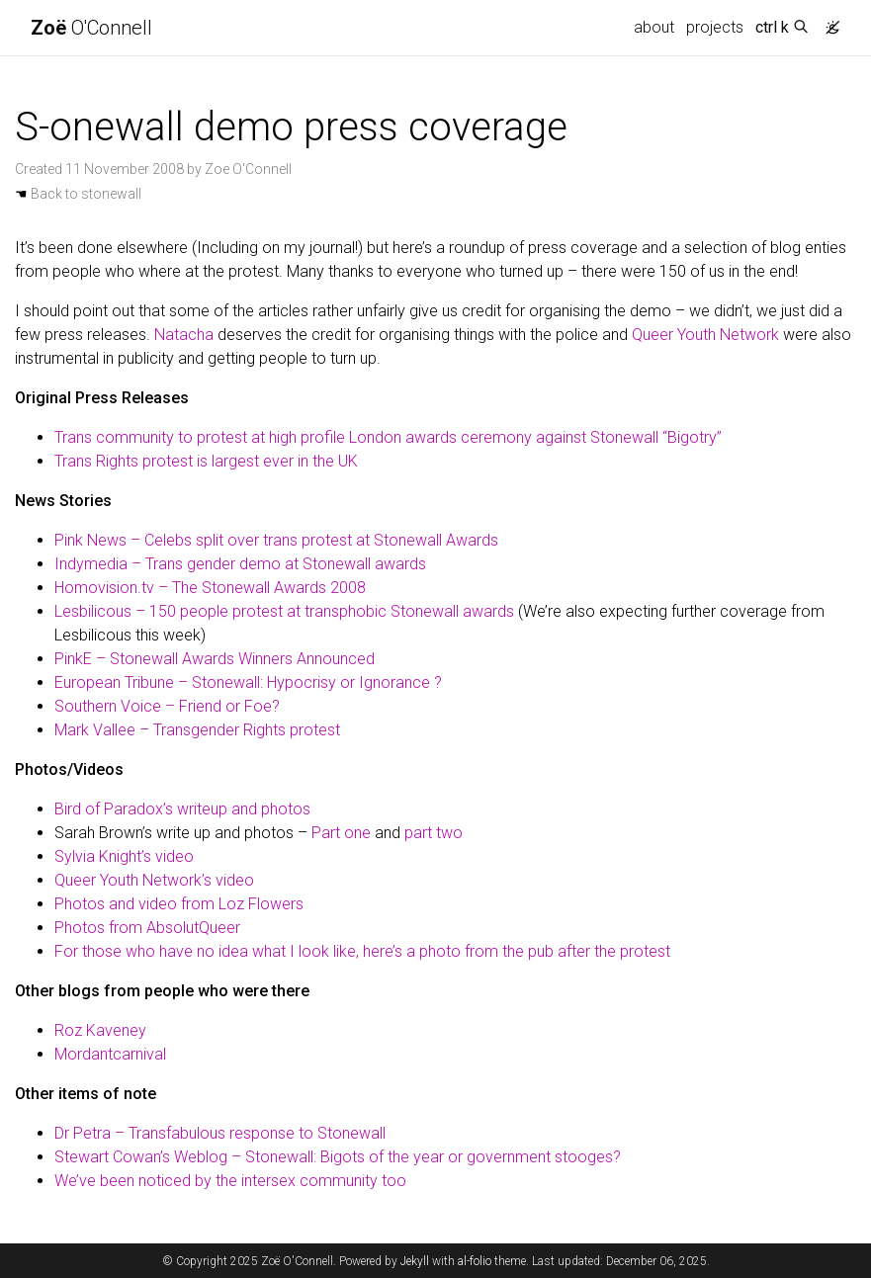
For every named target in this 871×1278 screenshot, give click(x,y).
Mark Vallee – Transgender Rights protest (197, 730)
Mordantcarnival (110, 1054)
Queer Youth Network (705, 334)
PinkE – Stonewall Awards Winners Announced (214, 658)
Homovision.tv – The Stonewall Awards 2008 (210, 587)
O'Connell (91, 28)
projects (714, 27)
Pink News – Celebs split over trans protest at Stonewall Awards (276, 540)
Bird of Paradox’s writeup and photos (182, 809)
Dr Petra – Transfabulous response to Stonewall (220, 1133)
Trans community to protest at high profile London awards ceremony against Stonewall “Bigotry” (388, 437)
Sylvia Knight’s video (124, 856)
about (654, 27)
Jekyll (414, 1261)
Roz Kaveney (100, 1030)
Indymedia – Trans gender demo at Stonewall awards (240, 563)
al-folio (474, 1261)
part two (433, 832)
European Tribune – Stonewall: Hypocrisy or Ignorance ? (248, 682)
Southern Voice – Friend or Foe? (167, 706)
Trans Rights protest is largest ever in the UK (206, 461)
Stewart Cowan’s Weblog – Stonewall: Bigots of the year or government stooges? (337, 1157)
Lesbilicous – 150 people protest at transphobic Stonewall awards (284, 611)
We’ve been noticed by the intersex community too (230, 1180)
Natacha (184, 334)
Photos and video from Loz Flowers (179, 904)
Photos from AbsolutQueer (147, 927)
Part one (341, 832)
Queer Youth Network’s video (154, 880)
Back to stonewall (78, 194)
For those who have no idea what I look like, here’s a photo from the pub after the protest (362, 951)
